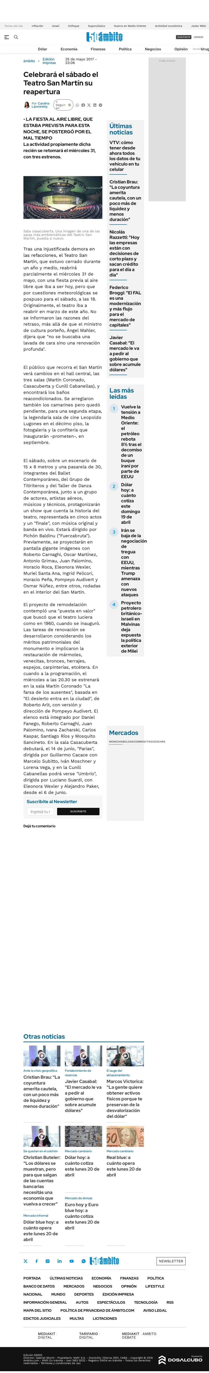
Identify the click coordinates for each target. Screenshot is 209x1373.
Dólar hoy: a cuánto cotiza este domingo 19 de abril (130, 503)
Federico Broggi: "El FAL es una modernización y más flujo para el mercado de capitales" (125, 306)
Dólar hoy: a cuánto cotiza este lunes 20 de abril (82, 1166)
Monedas (116, 741)
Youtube (71, 1261)
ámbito (29, 61)
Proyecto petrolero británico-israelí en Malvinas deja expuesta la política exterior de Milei (131, 627)
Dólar (42, 49)
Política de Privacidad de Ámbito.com (97, 1310)
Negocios (153, 49)
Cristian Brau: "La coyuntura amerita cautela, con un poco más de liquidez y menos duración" (125, 200)
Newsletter (199, 49)
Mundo (58, 1294)
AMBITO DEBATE (139, 1335)
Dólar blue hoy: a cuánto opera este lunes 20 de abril (40, 1230)
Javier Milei (198, 26)
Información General (45, 1302)
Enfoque (73, 26)
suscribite (183, 37)
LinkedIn (60, 1261)
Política (125, 49)
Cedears (159, 741)
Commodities (143, 741)
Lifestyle (154, 1286)
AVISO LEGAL (155, 1310)
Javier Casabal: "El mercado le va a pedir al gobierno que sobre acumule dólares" (125, 354)
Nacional (32, 1294)
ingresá (198, 37)
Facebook (36, 1261)
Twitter (25, 1261)
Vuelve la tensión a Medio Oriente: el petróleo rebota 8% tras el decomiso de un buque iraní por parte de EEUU (131, 442)
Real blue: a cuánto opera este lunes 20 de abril (124, 1166)
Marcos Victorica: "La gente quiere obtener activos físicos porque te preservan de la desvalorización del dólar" (125, 1098)
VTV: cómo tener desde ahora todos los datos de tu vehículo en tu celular (125, 156)
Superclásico (96, 26)
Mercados (74, 1286)
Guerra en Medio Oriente (130, 26)
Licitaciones (105, 1318)
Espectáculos (111, 1302)
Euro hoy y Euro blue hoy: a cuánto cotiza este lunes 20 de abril (82, 1216)
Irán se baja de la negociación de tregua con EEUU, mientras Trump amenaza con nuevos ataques (134, 562)
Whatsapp (84, 1261)
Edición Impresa (118, 1294)
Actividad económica (168, 26)
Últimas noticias (66, 1278)
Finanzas (98, 49)
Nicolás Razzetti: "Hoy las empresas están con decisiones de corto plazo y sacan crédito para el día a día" (125, 253)
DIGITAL (47, 1335)
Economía (69, 49)
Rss (170, 1302)
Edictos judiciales (42, 1318)
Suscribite (78, 811)
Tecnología (146, 1302)
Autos (82, 1302)
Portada (32, 1278)
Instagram (48, 1261)
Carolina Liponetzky (40, 104)
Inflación (37, 26)
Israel (55, 26)
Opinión (181, 49)
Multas (77, 1318)
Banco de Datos (39, 1286)
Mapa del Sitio (37, 1310)
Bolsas (128, 741)
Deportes (84, 1294)
